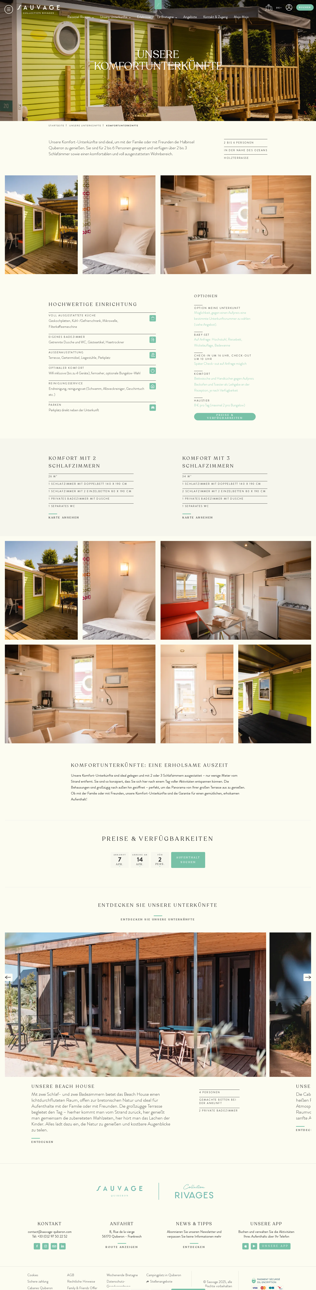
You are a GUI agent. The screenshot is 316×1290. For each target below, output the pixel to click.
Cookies (32, 1275)
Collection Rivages (187, 1191)
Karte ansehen (64, 517)
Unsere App (275, 1246)
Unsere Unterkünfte (113, 17)
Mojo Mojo (241, 17)
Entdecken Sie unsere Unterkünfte (158, 919)
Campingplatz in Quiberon (163, 1275)
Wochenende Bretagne (122, 1275)
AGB (70, 1275)
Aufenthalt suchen (188, 860)
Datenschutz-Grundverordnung (118, 1284)
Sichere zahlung (37, 1281)
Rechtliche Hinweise (81, 1281)
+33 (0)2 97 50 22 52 (52, 1236)
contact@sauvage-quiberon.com (50, 1231)
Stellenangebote (161, 1281)
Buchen (305, 7)
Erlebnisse (144, 17)
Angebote (190, 17)
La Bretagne (165, 17)
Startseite (56, 125)
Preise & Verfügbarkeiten (225, 416)
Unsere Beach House (63, 1087)
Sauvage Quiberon (122, 1191)
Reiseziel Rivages (78, 17)
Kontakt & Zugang (215, 17)
